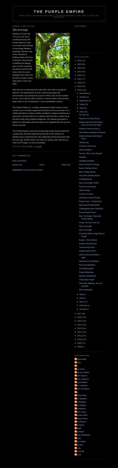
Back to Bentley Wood (88, 168)
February (83, 305)
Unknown (79, 445)
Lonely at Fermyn (86, 194)
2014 (79, 325)
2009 (79, 343)
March (82, 302)
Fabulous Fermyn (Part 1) (89, 129)
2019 (79, 86)
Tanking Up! (84, 142)
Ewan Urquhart (81, 385)
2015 (79, 321)
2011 (79, 336)
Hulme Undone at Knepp (89, 164)
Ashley (78, 362)
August (83, 104)
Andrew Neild (80, 359)
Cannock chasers (82, 372)
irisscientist (79, 451)
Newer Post (17, 165)
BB (76, 366)
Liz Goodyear (80, 402)
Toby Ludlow (80, 441)
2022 (79, 75)
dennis (78, 448)
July (81, 108)
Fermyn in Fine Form (87, 146)
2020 (79, 83)
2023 (79, 72)
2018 (79, 90)
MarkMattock (80, 409)
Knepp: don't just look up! (89, 222)
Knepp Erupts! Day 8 (87, 212)
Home (41, 165)
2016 (79, 317)
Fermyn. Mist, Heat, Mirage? (90, 153)
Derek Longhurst (82, 379)
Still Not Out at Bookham (89, 261)
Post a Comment (19, 161)
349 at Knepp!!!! (85, 150)
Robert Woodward (82, 435)
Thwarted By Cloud (87, 247)
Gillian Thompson (82, 389)
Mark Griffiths (80, 405)
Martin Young (80, 412)
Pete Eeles (79, 432)
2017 (79, 314)
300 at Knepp (84, 190)
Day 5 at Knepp (85, 230)
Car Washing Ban (86, 268)
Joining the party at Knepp (89, 198)
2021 (79, 79)
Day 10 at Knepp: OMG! (89, 183)
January (83, 309)
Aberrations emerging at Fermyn (92, 132)
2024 (79, 68)
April (82, 298)
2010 (79, 339)
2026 (79, 60)
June (82, 112)
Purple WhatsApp (86, 272)
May (81, 294)
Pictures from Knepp (87, 187)
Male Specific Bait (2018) (89, 205)
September (84, 101)
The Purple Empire (59, 11)
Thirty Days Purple (86, 280)
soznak (78, 455)
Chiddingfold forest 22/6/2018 (91, 209)
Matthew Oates (81, 415)
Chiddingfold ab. (85, 179)
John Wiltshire (81, 399)
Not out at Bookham (87, 265)
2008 (79, 347)
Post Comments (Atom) (33, 170)
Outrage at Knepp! (86, 161)
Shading (82, 157)
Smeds (78, 438)
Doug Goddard (81, 382)
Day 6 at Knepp (85, 226)
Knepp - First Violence (88, 240)
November (84, 93)
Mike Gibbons (80, 422)
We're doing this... (86, 290)
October (83, 97)
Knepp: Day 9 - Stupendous (90, 201)
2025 (79, 64)
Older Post (66, 165)
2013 (79, 328)
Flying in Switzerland (87, 276)
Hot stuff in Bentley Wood (89, 175)
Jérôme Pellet (80, 395)
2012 (79, 332)
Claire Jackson (81, 376)
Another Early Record (88, 244)
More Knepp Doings (87, 172)
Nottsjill (78, 428)
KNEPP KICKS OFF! (87, 251)
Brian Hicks (80, 369)
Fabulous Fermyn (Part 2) (89, 118)
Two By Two (84, 115)
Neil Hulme (79, 425)
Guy (77, 392)
